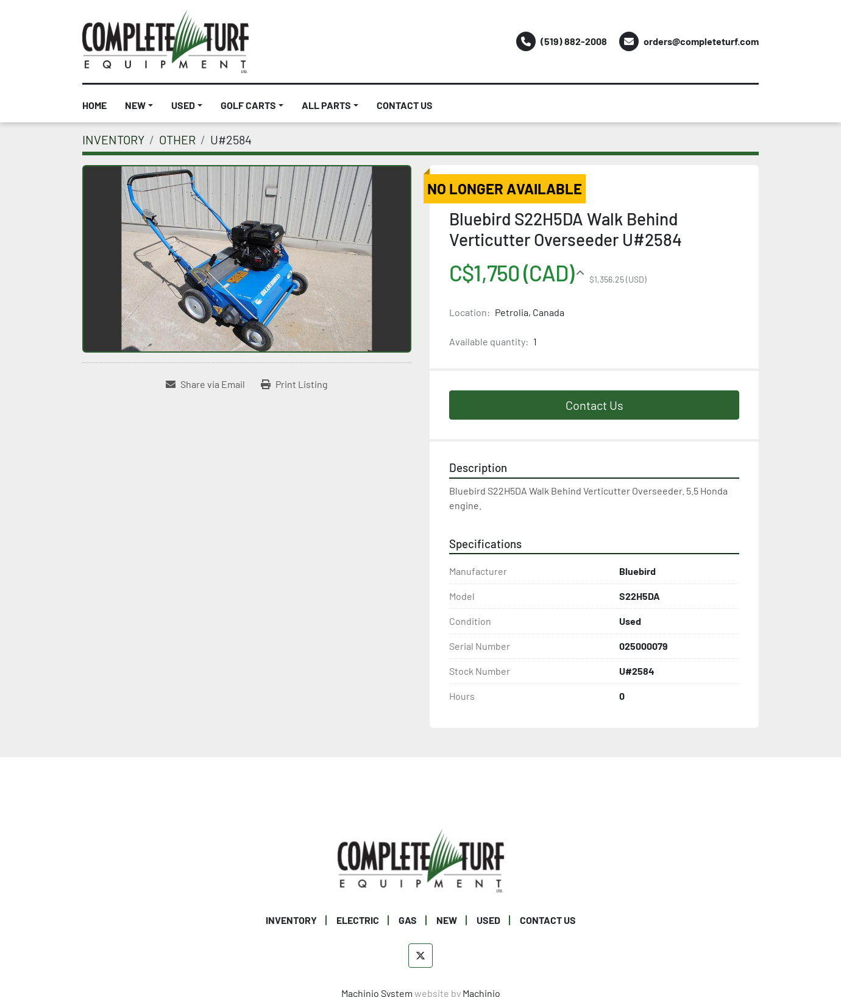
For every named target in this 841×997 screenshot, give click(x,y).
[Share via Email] (205, 384)
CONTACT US (405, 105)
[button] (139, 105)
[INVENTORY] (113, 139)
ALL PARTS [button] (326, 105)
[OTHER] (177, 139)
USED (183, 105)
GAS (408, 920)
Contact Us (594, 405)
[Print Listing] (294, 384)
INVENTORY (291, 920)
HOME (94, 105)
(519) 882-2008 (574, 41)
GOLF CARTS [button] (248, 105)
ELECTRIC (357, 920)
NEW (135, 105)
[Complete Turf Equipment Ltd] (421, 859)
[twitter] (420, 955)
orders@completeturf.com (701, 41)
